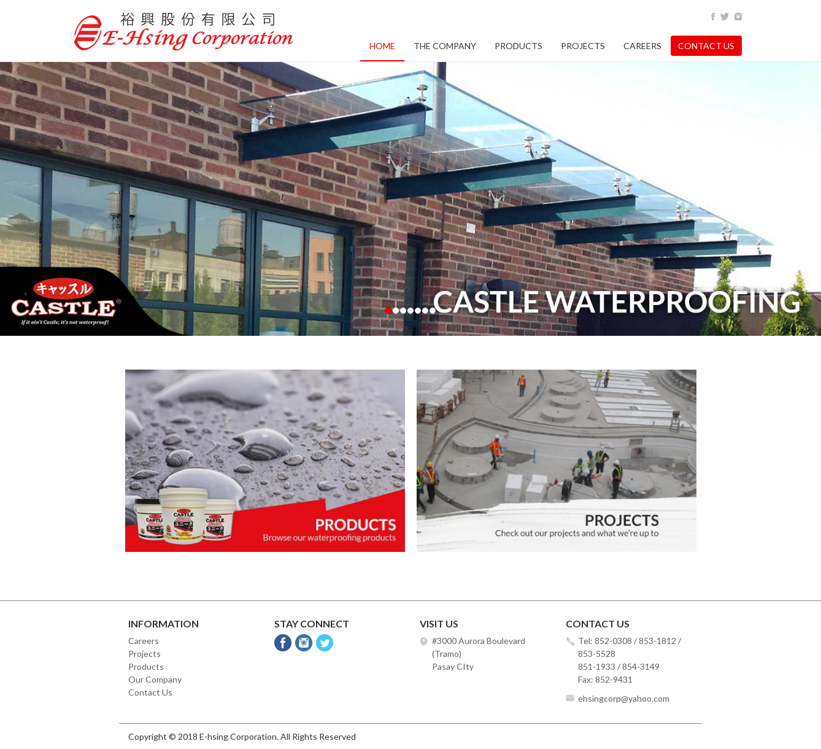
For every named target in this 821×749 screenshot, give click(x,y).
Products (518, 46)
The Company (445, 46)
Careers (642, 46)
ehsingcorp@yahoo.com (623, 698)
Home (382, 46)
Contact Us (706, 46)
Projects (583, 46)
